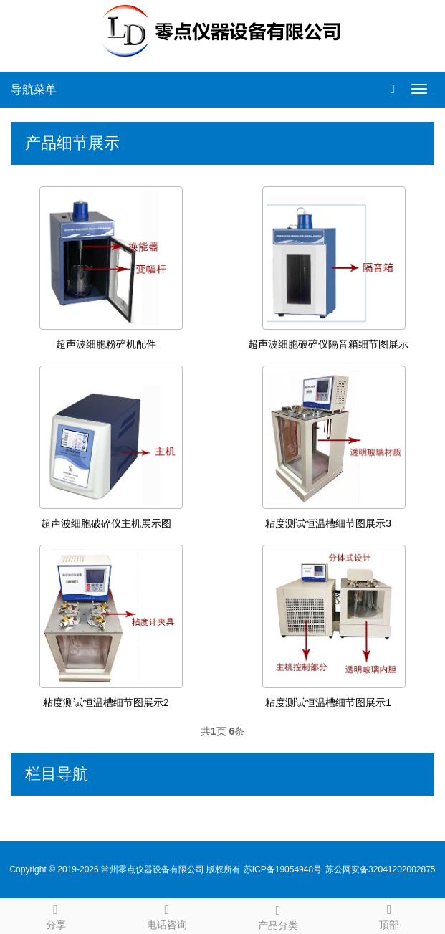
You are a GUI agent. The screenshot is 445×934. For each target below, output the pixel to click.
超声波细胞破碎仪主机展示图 (106, 523)
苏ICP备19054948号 (283, 869)
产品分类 (278, 915)
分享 (55, 914)
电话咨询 (166, 914)
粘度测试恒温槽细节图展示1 (328, 702)
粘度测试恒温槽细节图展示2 (106, 702)
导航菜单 (34, 89)
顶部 (389, 914)
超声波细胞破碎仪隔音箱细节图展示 (328, 344)
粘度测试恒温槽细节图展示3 (328, 523)
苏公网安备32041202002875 (380, 869)
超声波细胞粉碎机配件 (106, 344)
